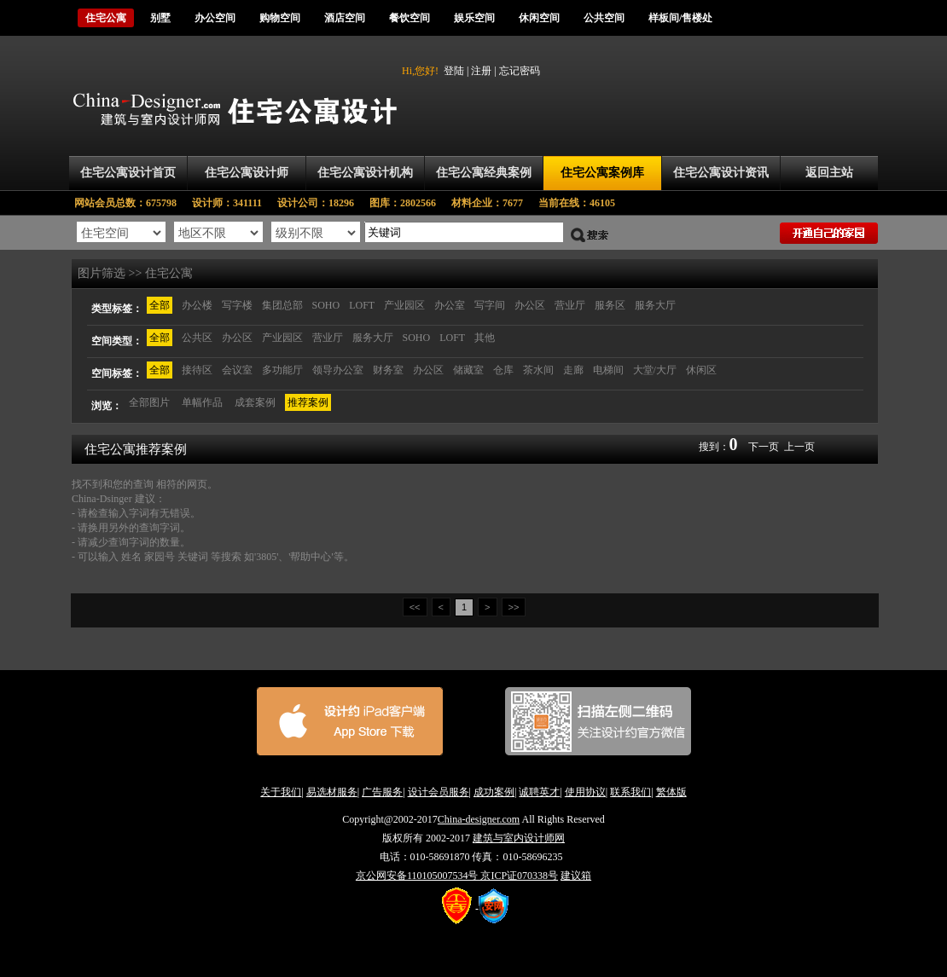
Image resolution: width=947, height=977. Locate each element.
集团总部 (282, 305)
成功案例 (493, 792)
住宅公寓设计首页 (128, 172)
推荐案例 (308, 402)
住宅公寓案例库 (602, 172)
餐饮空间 (409, 18)
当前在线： (576, 203)
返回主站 (829, 172)
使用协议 (585, 792)
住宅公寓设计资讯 (721, 172)
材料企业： (494, 203)
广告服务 (382, 792)
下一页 (763, 447)
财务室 (388, 370)
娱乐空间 (474, 18)
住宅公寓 (105, 18)
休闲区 (701, 370)
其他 (484, 338)
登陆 (454, 71)
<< (415, 607)
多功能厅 (282, 370)
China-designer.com (479, 819)
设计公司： (323, 203)
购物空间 (279, 18)
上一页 (799, 447)
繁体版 (671, 792)
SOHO (326, 305)
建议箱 (576, 876)
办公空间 (215, 18)
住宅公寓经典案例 (484, 172)
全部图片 (149, 402)
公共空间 (604, 18)
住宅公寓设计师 (246, 172)
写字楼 (237, 305)
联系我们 (630, 792)
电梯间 (608, 370)
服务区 (610, 305)
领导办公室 (337, 370)
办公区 (529, 305)
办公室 (449, 305)
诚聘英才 (539, 792)
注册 (481, 71)
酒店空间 (344, 18)
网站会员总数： (130, 203)
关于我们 (280, 792)
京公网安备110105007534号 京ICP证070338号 (457, 876)
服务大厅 (655, 305)
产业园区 (404, 305)
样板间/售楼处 (680, 18)
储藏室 (468, 370)
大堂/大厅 (655, 370)
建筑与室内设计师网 (519, 838)
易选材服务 (331, 792)
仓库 (503, 370)
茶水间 (538, 370)
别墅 (160, 18)
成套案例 (255, 402)
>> (514, 607)
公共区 (197, 338)
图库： (410, 203)
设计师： (234, 203)
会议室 (237, 370)
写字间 (489, 305)
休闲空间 (539, 18)
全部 (159, 305)
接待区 (197, 370)
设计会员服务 (438, 792)
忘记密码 (519, 71)
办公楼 (197, 305)
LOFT (362, 305)
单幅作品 (202, 402)
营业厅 (570, 305)
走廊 (573, 370)
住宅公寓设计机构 (365, 172)
